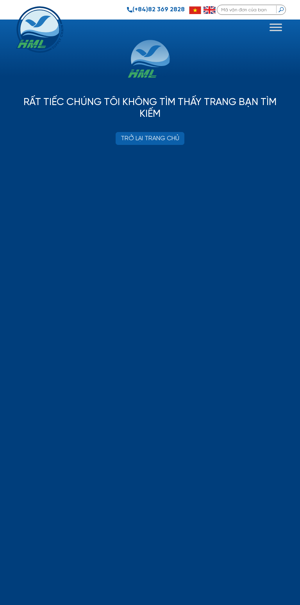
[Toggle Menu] (276, 27)
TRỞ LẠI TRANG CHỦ (150, 138)
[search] (281, 9)
